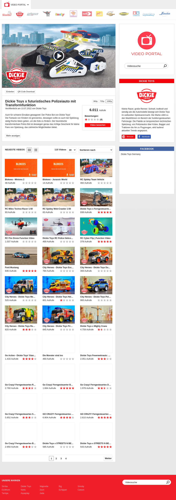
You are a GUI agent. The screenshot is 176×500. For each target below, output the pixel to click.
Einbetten (10, 92)
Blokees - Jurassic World (55, 179)
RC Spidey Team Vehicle (92, 179)
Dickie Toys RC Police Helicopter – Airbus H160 (58, 238)
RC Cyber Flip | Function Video (95, 238)
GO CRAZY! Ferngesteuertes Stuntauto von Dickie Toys (95, 414)
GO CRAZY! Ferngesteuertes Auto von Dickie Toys (58, 414)
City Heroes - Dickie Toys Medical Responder (20, 297)
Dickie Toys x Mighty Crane (93, 326)
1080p (109, 101)
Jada (42, 493)
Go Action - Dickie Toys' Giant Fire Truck (20, 355)
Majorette (44, 486)
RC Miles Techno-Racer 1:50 (19, 209)
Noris (23, 490)
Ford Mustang (12, 267)
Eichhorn (6, 490)
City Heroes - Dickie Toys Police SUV (95, 297)
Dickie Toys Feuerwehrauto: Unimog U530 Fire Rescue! (95, 355)
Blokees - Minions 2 (14, 179)
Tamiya (5, 493)
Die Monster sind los (53, 355)
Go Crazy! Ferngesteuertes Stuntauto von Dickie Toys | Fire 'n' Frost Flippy (20, 414)
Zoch (42, 490)
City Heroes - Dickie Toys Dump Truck (95, 267)
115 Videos (60, 149)
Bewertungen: (92, 116)
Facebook (147, 148)
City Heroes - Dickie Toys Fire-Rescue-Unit (58, 326)
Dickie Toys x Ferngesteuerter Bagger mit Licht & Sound (95, 209)
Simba (5, 486)
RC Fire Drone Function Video (19, 238)
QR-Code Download (26, 92)
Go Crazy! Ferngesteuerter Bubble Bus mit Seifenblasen (58, 385)
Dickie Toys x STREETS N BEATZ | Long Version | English (58, 443)
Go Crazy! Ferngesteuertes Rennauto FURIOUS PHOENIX (20, 385)
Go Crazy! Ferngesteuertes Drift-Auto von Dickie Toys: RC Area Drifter (95, 385)
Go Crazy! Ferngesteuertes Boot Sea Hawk (20, 443)
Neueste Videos (15, 149)
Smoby (81, 486)
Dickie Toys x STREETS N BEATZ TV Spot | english (95, 443)
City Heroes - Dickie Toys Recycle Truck (20, 326)
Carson (81, 490)
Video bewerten (97, 125)
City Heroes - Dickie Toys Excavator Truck (58, 267)
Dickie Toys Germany (130, 154)
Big (60, 486)
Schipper (63, 490)
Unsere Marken (11, 480)
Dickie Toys (26, 486)
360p (95, 101)
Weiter (108, 458)
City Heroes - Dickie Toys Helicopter (58, 297)
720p (102, 101)
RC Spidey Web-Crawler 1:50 (57, 209)
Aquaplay (25, 493)
